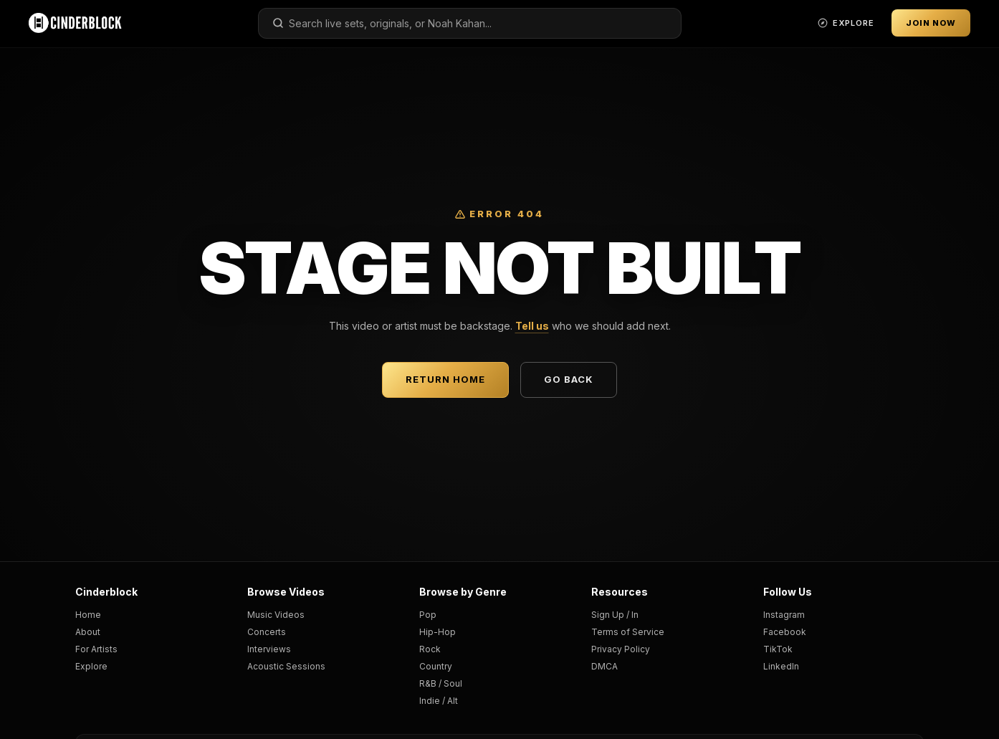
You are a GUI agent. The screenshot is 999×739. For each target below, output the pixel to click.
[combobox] (470, 23)
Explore (91, 666)
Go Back (568, 379)
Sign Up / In (615, 614)
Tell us (532, 326)
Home (88, 614)
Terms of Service (627, 631)
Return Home (445, 379)
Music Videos (276, 614)
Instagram (784, 614)
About (87, 631)
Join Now (931, 23)
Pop (427, 614)
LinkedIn (781, 666)
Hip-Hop (437, 631)
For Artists (96, 649)
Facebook (784, 631)
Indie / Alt (438, 700)
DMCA (604, 666)
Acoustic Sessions (286, 666)
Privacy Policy (620, 649)
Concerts (266, 631)
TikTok (778, 649)
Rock (430, 649)
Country (435, 666)
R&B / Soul (440, 683)
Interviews (269, 649)
